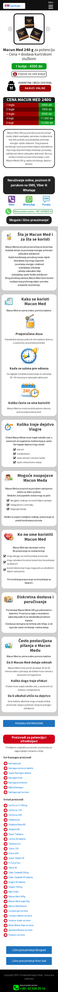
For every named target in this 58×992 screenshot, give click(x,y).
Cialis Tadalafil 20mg (19, 872)
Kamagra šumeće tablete (21, 768)
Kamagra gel (15, 763)
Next (47, 28)
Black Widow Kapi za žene (21, 925)
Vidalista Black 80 (17, 824)
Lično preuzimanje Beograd (29, 950)
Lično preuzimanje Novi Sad (29, 960)
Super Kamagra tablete (20, 773)
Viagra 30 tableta (17, 882)
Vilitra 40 (13, 868)
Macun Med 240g (17, 896)
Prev (10, 28)
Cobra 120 (14, 848)
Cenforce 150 (15, 810)
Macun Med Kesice (18, 906)
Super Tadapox (16, 834)
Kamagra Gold (15, 778)
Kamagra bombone (18, 782)
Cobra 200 (14, 853)
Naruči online (35, 88)
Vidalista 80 (14, 829)
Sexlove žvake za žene (20, 920)
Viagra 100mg (15, 887)
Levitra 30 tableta (17, 839)
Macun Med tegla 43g (19, 901)
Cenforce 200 (15, 815)
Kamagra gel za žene (19, 792)
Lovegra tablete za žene (20, 915)
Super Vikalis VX (16, 858)
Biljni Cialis (14, 891)
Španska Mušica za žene (20, 930)
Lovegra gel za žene (18, 911)
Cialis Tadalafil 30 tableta (21, 877)
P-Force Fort (14, 863)
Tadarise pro (15, 844)
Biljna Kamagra (16, 787)
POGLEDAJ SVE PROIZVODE (29, 723)
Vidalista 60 (14, 820)
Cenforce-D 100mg (18, 805)
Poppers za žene (17, 935)
